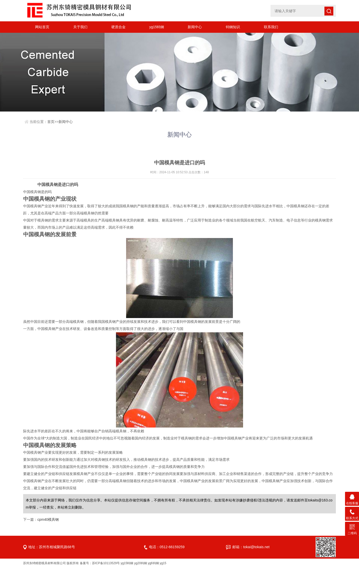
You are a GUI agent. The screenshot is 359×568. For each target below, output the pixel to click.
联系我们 (271, 27)
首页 (50, 122)
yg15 (163, 563)
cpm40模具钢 (48, 519)
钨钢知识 (233, 27)
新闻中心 (195, 27)
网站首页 (42, 27)
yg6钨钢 (153, 563)
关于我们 (80, 27)
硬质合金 (118, 27)
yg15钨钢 (156, 27)
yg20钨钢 (140, 563)
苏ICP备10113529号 (106, 563)
